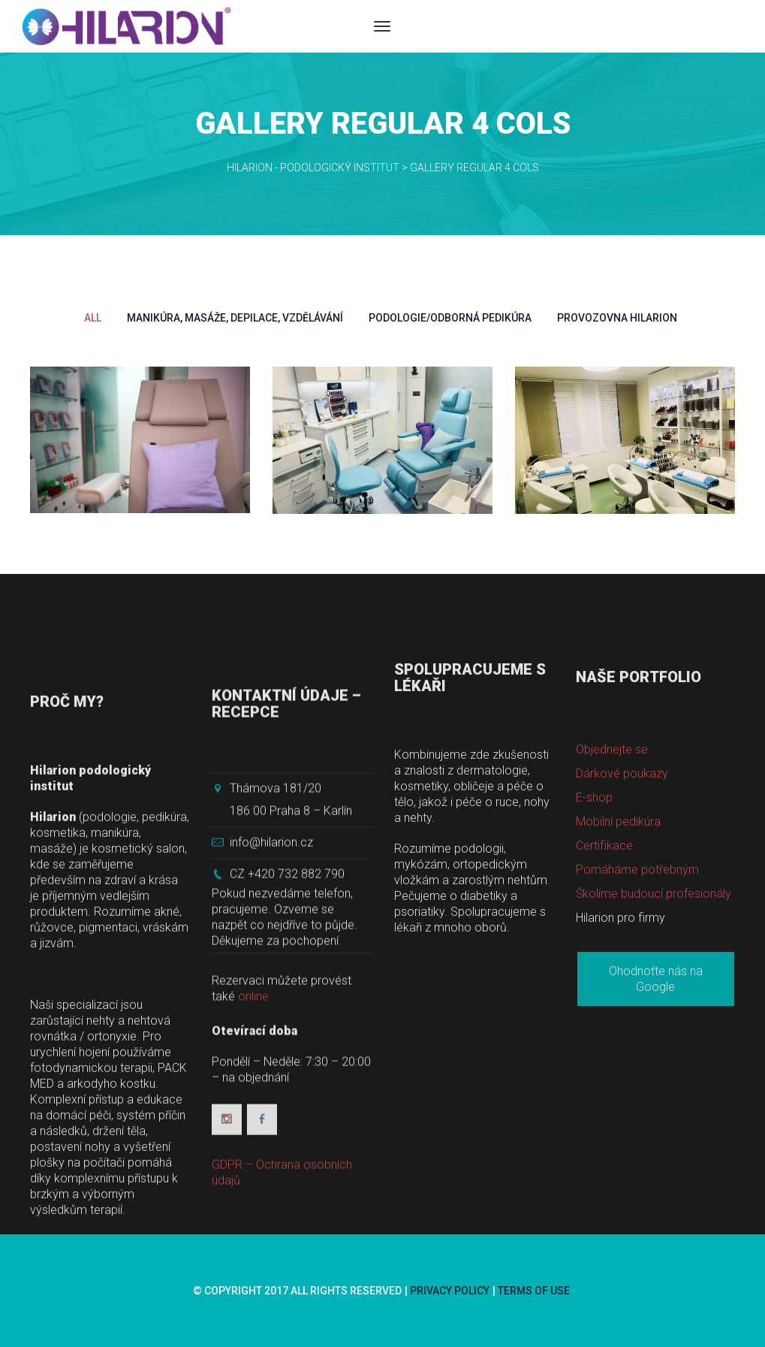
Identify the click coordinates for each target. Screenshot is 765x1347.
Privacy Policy (449, 1291)
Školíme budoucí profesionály (653, 1017)
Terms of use (534, 1291)
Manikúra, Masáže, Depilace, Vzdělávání (235, 318)
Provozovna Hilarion (617, 318)
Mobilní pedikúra (618, 945)
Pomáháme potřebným (637, 993)
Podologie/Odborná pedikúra (450, 318)
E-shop (594, 921)
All (92, 318)
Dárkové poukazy (622, 897)
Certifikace (604, 969)
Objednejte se (612, 873)
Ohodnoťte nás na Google (656, 1103)
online (253, 1175)
